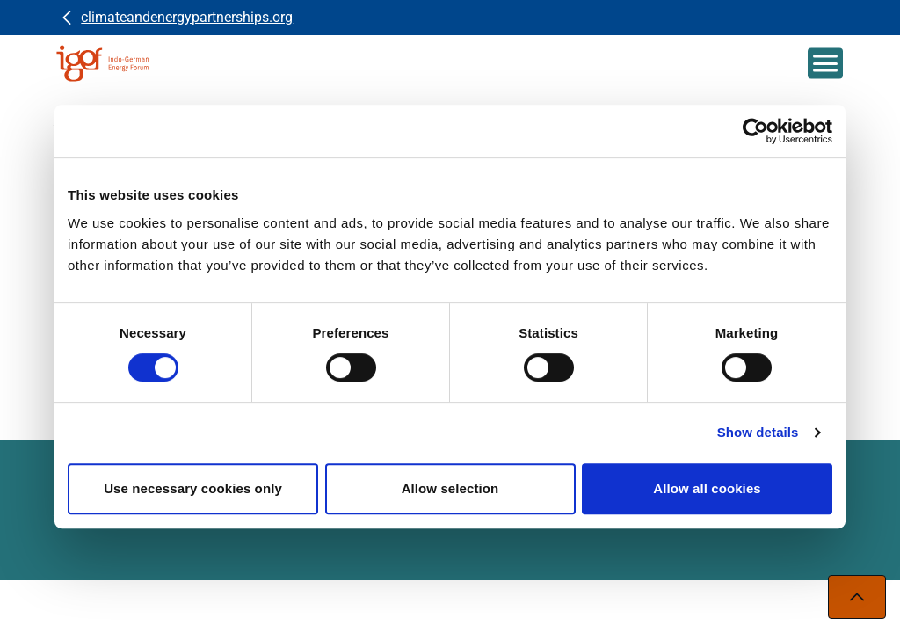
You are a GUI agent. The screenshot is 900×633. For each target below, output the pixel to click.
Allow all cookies (707, 488)
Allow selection (450, 488)
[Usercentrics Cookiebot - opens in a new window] (755, 131)
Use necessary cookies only (193, 488)
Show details (758, 432)
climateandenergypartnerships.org (187, 17)
